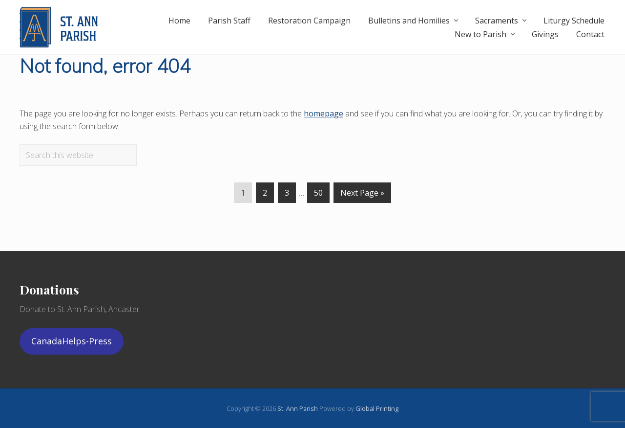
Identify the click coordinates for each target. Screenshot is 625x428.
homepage (323, 113)
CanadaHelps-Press (71, 341)
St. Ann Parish (298, 408)
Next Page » (362, 194)
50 (318, 194)
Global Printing (376, 408)
